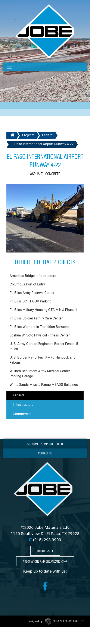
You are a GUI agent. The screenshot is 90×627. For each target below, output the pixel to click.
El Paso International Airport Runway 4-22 (42, 144)
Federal (47, 135)
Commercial (22, 414)
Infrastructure (23, 405)
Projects (28, 135)
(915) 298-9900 (47, 539)
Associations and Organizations (45, 561)
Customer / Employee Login (45, 443)
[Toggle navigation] (9, 66)
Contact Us (45, 453)
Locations (45, 550)
